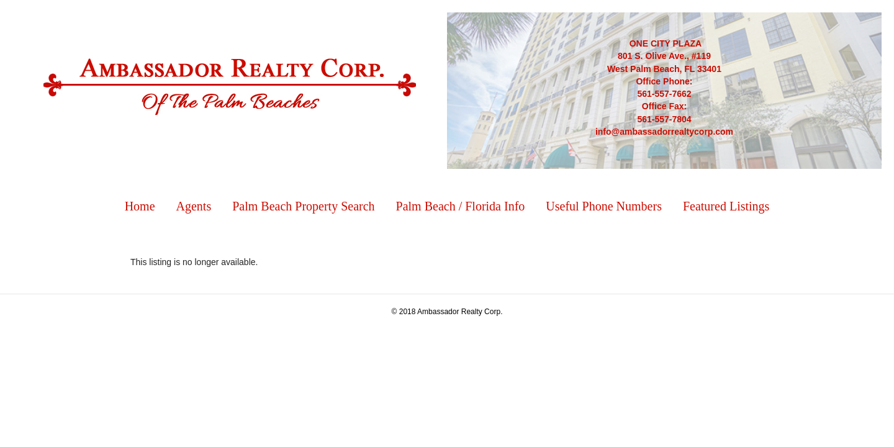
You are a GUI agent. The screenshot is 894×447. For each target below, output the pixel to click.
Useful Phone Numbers (604, 206)
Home (140, 206)
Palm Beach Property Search (303, 206)
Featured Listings (726, 206)
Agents (194, 206)
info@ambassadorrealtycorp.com (664, 132)
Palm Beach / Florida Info (460, 206)
